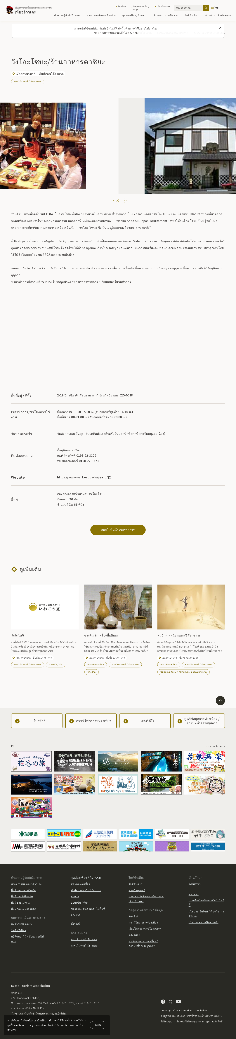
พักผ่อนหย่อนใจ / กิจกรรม (86, 890)
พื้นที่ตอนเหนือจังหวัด (23, 909)
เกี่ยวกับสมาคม (163, 6)
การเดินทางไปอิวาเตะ (84, 939)
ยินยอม (98, 1024)
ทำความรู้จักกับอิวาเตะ (69, 15)
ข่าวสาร (210, 15)
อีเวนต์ (158, 15)
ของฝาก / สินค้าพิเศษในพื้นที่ (88, 909)
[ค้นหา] (206, 8)
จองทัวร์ (75, 915)
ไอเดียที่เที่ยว (18, 930)
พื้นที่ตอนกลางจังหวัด (23, 890)
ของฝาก (91, 671)
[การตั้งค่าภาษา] (221, 8)
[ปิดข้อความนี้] (220, 28)
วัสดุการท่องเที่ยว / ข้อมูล (141, 8)
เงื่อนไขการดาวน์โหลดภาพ (145, 928)
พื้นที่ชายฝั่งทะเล (21, 902)
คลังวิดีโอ (134, 935)
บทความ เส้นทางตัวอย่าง (103, 15)
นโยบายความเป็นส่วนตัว (203, 922)
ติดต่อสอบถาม (226, 15)
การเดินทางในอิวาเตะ (84, 945)
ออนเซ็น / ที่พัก (79, 902)
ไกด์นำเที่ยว (193, 15)
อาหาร (75, 896)
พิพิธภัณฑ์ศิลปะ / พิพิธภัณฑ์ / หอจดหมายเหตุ (183, 671)
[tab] (113, 200)
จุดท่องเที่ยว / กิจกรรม (136, 15)
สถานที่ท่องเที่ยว (95, 664)
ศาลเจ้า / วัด (55, 664)
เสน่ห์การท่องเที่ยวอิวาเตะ (26, 884)
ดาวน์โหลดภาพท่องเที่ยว (143, 922)
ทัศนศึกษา (122, 6)
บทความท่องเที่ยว (21, 924)
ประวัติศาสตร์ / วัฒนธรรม (27, 81)
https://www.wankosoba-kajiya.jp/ (84, 477)
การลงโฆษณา (216, 746)
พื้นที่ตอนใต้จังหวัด (22, 896)
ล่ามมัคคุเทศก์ (137, 890)
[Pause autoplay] (124, 200)
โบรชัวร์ (134, 916)
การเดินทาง (173, 15)
